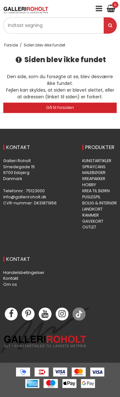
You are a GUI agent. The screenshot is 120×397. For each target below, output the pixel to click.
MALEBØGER (94, 172)
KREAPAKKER (93, 178)
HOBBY (89, 184)
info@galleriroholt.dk (24, 197)
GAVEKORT (92, 221)
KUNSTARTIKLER (96, 160)
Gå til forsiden (60, 107)
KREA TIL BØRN (96, 191)
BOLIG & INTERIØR (99, 203)
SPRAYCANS (94, 167)
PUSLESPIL (91, 197)
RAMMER (90, 215)
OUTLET (89, 227)
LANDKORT (92, 209)
